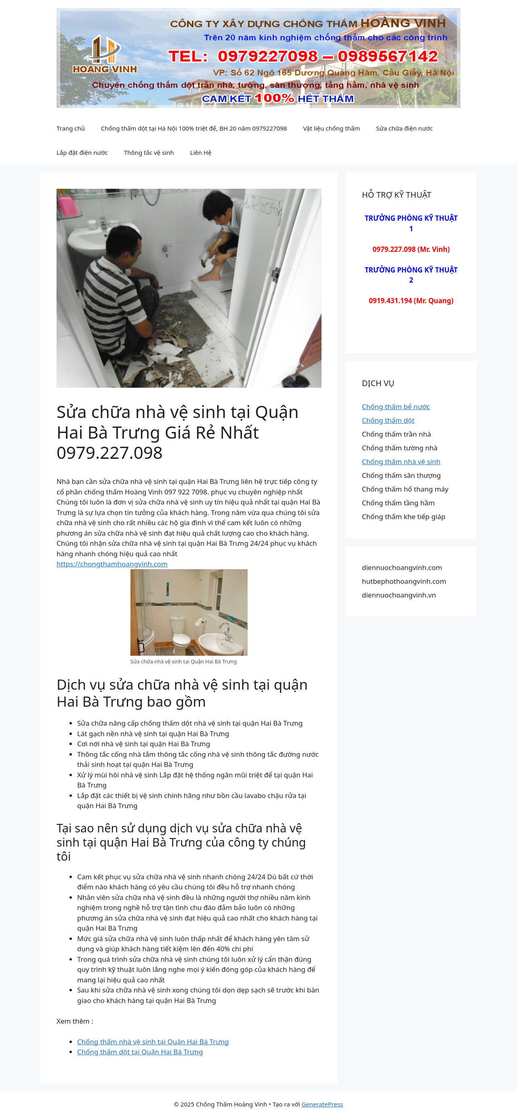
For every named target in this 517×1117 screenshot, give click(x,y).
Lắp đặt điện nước (82, 152)
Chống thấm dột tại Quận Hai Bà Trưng (140, 1051)
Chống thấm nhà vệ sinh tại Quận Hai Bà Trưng (153, 1041)
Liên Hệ (201, 152)
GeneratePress (322, 1104)
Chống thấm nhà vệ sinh (401, 461)
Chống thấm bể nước (396, 406)
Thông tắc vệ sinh (149, 152)
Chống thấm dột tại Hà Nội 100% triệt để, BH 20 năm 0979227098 (194, 128)
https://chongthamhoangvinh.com (112, 563)
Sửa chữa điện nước (404, 128)
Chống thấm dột (388, 420)
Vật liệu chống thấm (331, 128)
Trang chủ (71, 128)
